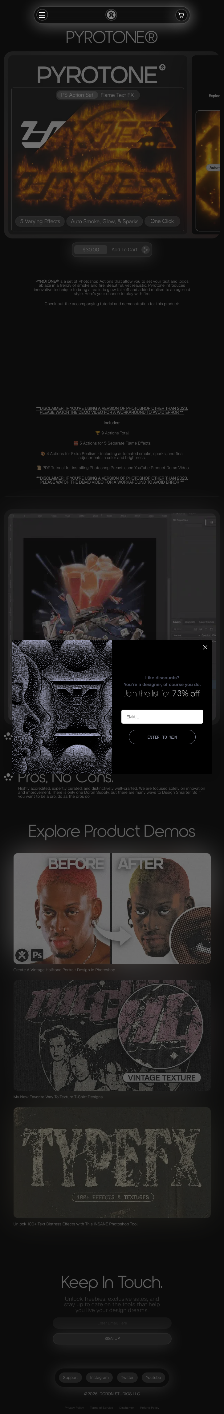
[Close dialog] (205, 647)
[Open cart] (181, 15)
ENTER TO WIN (162, 737)
